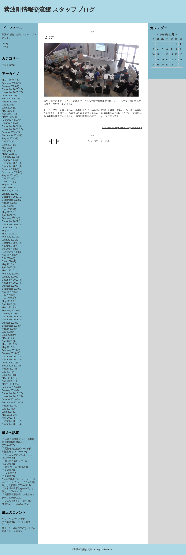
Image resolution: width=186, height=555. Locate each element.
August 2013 (8, 405)
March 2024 (8, 154)
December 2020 (10, 243)
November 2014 (10, 359)
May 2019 (7, 301)
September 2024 (10, 135)
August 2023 (8, 175)
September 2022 (10, 200)
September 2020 (10, 252)
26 (162, 64)
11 (158, 54)
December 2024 (10, 126)
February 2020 (9, 273)
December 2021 (10, 221)
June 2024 (7, 144)
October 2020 (9, 249)
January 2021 (9, 239)
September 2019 (10, 289)
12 (162, 54)
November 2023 (10, 166)
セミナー (50, 37)
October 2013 (9, 399)
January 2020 (9, 276)
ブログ (5, 65)
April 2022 (7, 215)
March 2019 (8, 307)
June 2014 (7, 375)
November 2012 (10, 424)
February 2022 (9, 218)
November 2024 (10, 129)
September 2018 (10, 326)
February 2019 (9, 310)
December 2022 (10, 197)
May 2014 (7, 378)
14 (171, 54)
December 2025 (10, 89)
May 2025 (7, 111)
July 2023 (7, 178)
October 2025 (9, 95)
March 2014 (8, 384)
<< (50, 141)
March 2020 (8, 270)
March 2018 (8, 344)
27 (167, 64)
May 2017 (7, 347)
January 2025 (9, 123)
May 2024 (7, 147)
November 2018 (10, 319)
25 (158, 64)
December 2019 (10, 279)
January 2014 (9, 390)
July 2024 (7, 141)
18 (158, 59)
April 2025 (7, 114)
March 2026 (8, 80)
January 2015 (9, 353)
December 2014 (10, 356)
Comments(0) (124, 128)
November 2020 (10, 246)
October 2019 (9, 286)
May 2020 (7, 264)
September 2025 (10, 98)
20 (167, 59)
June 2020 (7, 261)
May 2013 (7, 414)
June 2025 (7, 107)
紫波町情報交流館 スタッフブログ (49, 9)
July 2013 (7, 408)
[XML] (5, 46)
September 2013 (10, 402)
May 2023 (7, 184)
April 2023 (7, 187)
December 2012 (10, 421)
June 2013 (7, 411)
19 (162, 59)
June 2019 (7, 298)
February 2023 (9, 190)
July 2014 (7, 372)
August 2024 (8, 138)
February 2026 (9, 83)
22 (176, 59)
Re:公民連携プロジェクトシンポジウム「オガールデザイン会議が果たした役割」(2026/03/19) (19, 482)
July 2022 (7, 206)
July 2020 (7, 258)
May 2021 (7, 230)
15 (176, 54)
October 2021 (9, 227)
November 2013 (10, 396)
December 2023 (10, 163)
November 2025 (10, 92)
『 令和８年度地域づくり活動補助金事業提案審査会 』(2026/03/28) (18, 442)
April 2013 (7, 418)
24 (153, 64)
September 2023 (10, 172)
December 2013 (10, 393)
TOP (93, 31)
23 (181, 59)
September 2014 (10, 365)
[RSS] (5, 43)
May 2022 (7, 212)
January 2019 (9, 313)
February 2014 (9, 387)
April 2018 (7, 341)
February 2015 (9, 350)
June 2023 (7, 181)
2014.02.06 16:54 (109, 128)
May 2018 (7, 338)
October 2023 (9, 169)
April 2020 (7, 267)
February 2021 (9, 236)
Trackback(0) (136, 128)
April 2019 (7, 304)
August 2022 (8, 203)
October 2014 (9, 362)
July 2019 (7, 295)
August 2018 (8, 329)
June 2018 (7, 335)
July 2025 (7, 104)
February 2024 (9, 157)
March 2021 (8, 233)
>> (58, 141)
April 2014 (7, 381)
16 (181, 54)
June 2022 (7, 209)
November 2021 (10, 224)
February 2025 (9, 120)
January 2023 (9, 194)
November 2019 (10, 282)
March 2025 (8, 117)
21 (171, 59)
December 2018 (10, 316)
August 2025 (8, 101)
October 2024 (9, 132)
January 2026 (9, 86)
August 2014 (8, 368)
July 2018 (7, 332)
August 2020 (8, 255)
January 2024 (9, 160)
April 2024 (7, 150)
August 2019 (8, 292)
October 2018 (9, 323)
